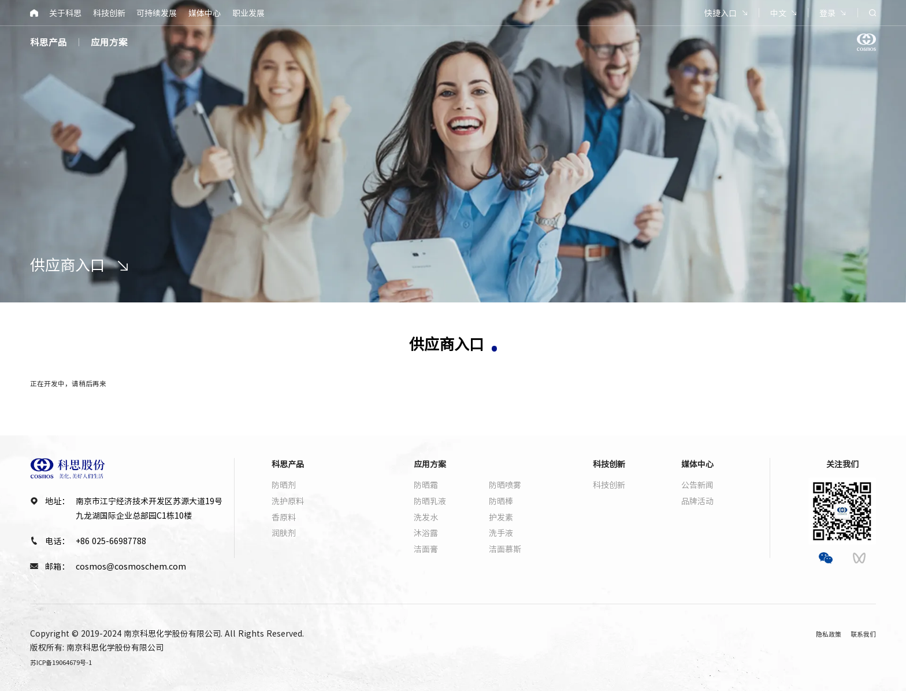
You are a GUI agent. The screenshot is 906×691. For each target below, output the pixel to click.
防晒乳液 (430, 501)
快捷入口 (720, 13)
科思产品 (48, 42)
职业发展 (248, 13)
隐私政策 (816, 633)
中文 (778, 13)
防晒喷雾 (505, 484)
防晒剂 (284, 484)
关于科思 (65, 13)
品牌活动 (697, 501)
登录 (827, 13)
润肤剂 (284, 532)
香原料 (284, 517)
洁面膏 (426, 549)
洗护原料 (288, 501)
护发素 (501, 517)
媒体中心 (204, 13)
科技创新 (109, 13)
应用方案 (109, 42)
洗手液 (501, 532)
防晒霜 (426, 484)
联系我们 (860, 633)
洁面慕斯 (505, 549)
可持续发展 (156, 13)
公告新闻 (697, 484)
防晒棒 (501, 501)
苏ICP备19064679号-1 (71, 661)
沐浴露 (426, 532)
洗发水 (426, 517)
